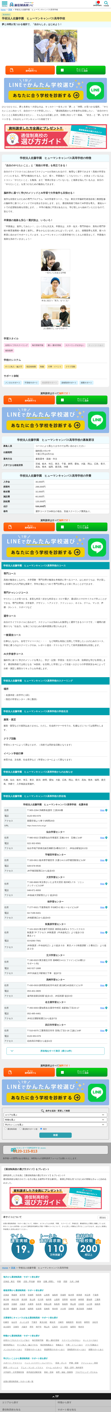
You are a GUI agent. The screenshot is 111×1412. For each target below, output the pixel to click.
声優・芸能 (73, 1363)
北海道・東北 (9, 1281)
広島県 (81, 1304)
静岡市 (87, 1322)
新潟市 (79, 1322)
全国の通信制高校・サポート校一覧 (18, 1381)
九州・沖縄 (74, 1281)
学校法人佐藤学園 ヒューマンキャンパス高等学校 (36, 10)
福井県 (48, 1299)
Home (3, 10)
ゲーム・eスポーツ (54, 1367)
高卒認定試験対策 (33, 1372)
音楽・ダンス (61, 1363)
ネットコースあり (90, 1340)
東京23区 (43, 1322)
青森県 (14, 1295)
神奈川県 (15, 1299)
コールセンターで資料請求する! (29, 1150)
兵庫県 (30, 1304)
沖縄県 (89, 1309)
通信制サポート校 (29, 1129)
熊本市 (81, 1327)
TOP (55, 1396)
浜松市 (95, 1322)
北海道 (6, 1295)
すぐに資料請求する (31, 70)
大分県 (63, 1309)
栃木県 (71, 1295)
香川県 (6, 1309)
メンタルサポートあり (12, 1349)
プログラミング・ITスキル (86, 1372)
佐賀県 (38, 1309)
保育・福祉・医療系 (64, 1372)
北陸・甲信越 (29, 1281)
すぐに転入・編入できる (27, 1345)
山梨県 (57, 1299)
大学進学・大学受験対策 (13, 1372)
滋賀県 (6, 1304)
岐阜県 (73, 1299)
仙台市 (14, 1322)
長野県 (65, 1299)
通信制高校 (12, 1129)
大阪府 (22, 1304)
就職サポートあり (95, 1349)
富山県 (32, 1299)
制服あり (59, 1345)
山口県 (89, 1304)
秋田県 (38, 1295)
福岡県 (30, 1309)
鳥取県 (57, 1304)
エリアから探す (10, 1402)
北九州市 (64, 1327)
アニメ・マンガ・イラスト (32, 1367)
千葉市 (34, 1322)
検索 (55, 1135)
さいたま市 (24, 1322)
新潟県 (24, 1299)
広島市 (55, 1327)
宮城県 (30, 1295)
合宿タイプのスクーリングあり (16, 1340)
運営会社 (102, 1217)
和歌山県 (47, 1304)
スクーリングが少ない (71, 1340)
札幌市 (6, 1322)
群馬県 (79, 1295)
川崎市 (61, 1322)
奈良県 (38, 1304)
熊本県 (55, 1309)
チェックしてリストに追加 (82, 70)
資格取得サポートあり (76, 1349)
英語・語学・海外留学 (73, 1367)
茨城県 (63, 1295)
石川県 (40, 1299)
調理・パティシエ (10, 1367)
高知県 (22, 1309)
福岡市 (73, 1327)
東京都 (6, 1299)
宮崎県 (71, 1309)
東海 (39, 1281)
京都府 (14, 1304)
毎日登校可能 (37, 1340)
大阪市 (24, 1327)
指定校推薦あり (46, 1345)
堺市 (31, 1327)
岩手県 (22, 1295)
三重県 (97, 1299)
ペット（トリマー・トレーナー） (39, 1363)
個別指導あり (9, 1345)
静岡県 (81, 1299)
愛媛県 (14, 1309)
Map (102, 810)
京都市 (16, 1327)
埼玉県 (87, 1295)
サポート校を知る (67, 1409)
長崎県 (47, 1309)
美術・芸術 (48, 1372)
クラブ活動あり (91, 1345)
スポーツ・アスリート (12, 1363)
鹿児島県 (80, 1309)
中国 (59, 1281)
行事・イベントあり (74, 1345)
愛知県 (89, 1299)
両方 (45, 1129)
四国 (65, 1281)
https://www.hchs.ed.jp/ (36, 826)
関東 (10, 10)
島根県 (65, 1304)
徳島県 (97, 1304)
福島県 (55, 1295)
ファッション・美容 (89, 1363)
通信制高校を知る (11, 1409)
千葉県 (95, 1295)
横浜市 (52, 1322)
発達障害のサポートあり (54, 1349)
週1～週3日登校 (52, 1340)
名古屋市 (7, 1327)
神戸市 (38, 1327)
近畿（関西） (49, 1281)
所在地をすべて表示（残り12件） (56, 1051)
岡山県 (73, 1304)
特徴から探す (65, 1402)
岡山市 (47, 1327)
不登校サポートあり (33, 1349)
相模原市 (70, 1322)
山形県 (47, 1295)
